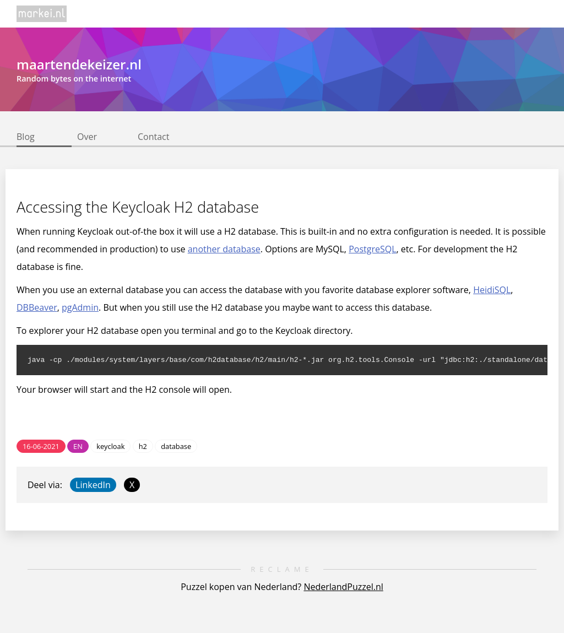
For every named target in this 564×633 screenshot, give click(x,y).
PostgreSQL (372, 249)
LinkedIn (93, 486)
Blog (26, 137)
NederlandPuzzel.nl (343, 588)
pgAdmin (80, 307)
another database (224, 249)
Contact (153, 137)
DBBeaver (37, 307)
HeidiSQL (492, 290)
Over (87, 137)
